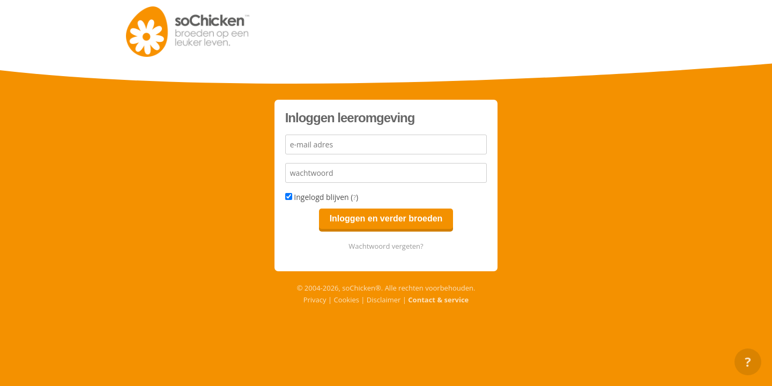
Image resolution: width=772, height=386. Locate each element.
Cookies (346, 300)
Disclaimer (384, 300)
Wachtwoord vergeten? (385, 246)
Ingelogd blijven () (322, 197)
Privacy (314, 300)
